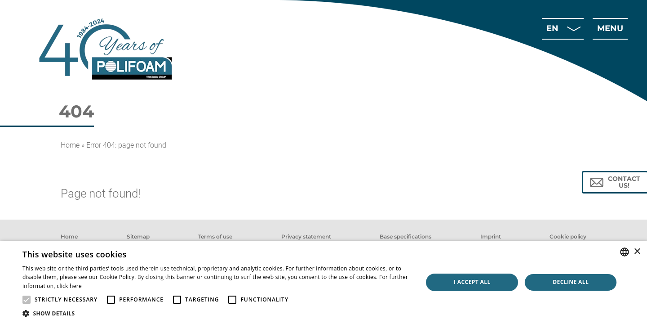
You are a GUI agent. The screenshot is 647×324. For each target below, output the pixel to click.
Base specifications (405, 236)
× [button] (637, 251)
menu (610, 28)
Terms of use (215, 236)
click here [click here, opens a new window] (69, 286)
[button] (216, 313)
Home (70, 145)
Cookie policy (568, 236)
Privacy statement (306, 236)
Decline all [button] (571, 282)
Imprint (490, 236)
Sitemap (138, 236)
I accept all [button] (472, 282)
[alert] (323, 282)
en (552, 28)
